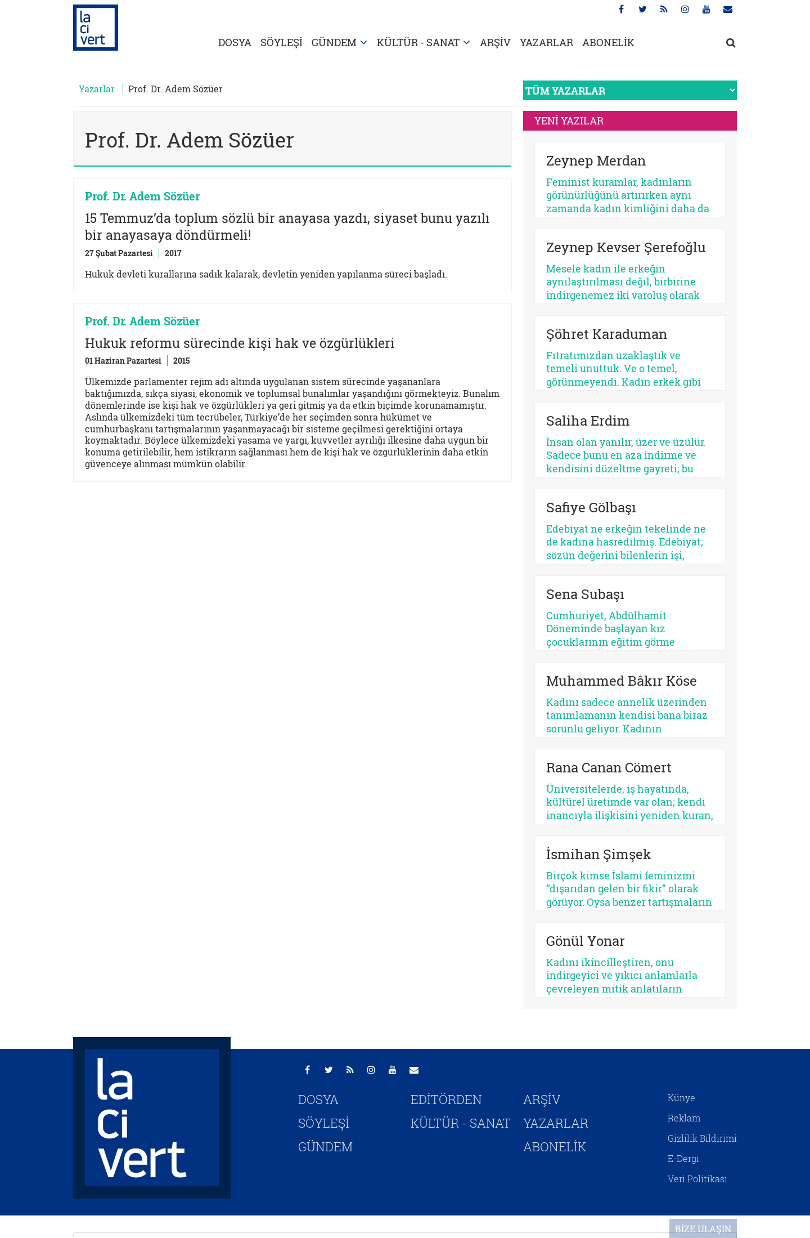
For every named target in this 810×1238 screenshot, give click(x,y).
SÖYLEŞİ (281, 42)
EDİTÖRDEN (446, 1099)
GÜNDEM (334, 42)
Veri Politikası (697, 1179)
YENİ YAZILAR (569, 120)
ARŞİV (495, 42)
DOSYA (234, 42)
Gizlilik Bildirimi (702, 1138)
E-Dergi (683, 1158)
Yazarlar (97, 89)
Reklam (684, 1118)
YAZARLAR (546, 42)
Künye (681, 1097)
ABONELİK (608, 42)
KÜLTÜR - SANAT (418, 42)
